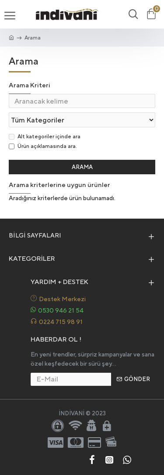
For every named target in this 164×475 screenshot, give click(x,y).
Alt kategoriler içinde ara (44, 136)
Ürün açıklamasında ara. (43, 146)
